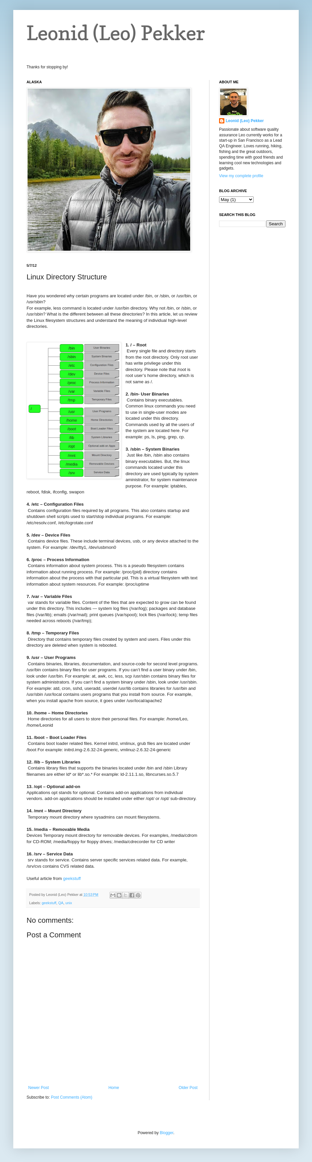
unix (68, 903)
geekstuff (72, 878)
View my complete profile (241, 176)
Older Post (188, 1087)
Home (114, 1087)
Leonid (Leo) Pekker (116, 33)
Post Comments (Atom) (71, 1097)
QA (60, 903)
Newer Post (38, 1087)
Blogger (166, 1132)
